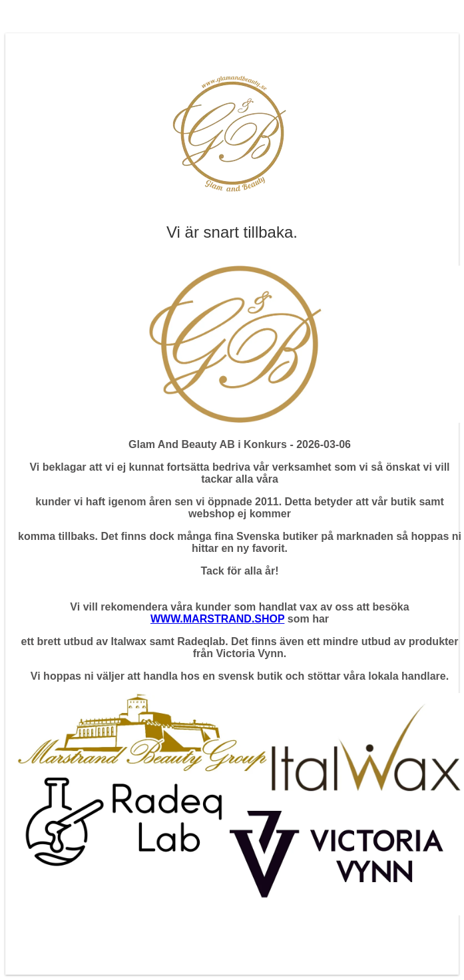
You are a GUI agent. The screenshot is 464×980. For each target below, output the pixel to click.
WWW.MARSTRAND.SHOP (217, 618)
